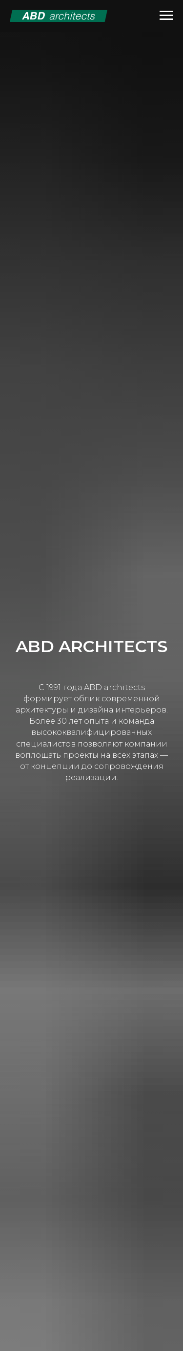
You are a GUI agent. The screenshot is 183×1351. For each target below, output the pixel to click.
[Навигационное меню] (166, 15)
